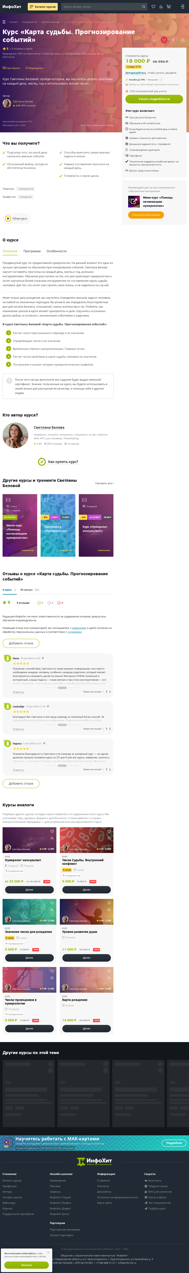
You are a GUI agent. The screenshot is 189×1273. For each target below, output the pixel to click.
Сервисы (55, 1191)
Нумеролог (26, 196)
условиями (75, 631)
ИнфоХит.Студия (60, 1197)
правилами (79, 628)
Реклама (55, 1186)
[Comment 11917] (48, 706)
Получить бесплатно (146, 215)
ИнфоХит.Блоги (59, 1214)
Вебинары (9, 1202)
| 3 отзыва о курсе (20, 48)
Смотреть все (104, 483)
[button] (154, 40)
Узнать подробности (154, 99)
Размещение (58, 1180)
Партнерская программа (65, 1229)
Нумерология (26, 188)
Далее (29, 889)
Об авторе (30, 590)
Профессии (10, 1186)
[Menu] (31, 6)
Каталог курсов (12, 1180)
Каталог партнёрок (61, 1235)
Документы (104, 1191)
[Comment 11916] (44, 743)
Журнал (7, 1208)
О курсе (10, 590)
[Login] (182, 6)
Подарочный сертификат (18, 1214)
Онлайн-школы (12, 1197)
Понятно (26, 1265)
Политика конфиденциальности (117, 1197)
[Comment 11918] (43, 658)
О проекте (103, 1180)
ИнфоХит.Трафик (60, 1202)
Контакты (103, 1186)
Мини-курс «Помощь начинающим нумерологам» (158, 202)
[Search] (144, 7)
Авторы (7, 1191)
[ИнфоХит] (12, 7)
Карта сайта (104, 1202)
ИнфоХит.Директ (60, 1208)
